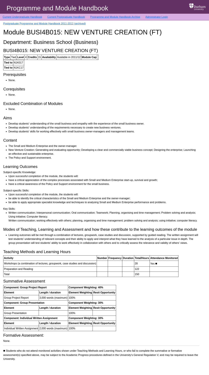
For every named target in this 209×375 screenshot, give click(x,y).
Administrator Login (156, 17)
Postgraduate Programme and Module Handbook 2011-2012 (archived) (44, 23)
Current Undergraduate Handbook (22, 17)
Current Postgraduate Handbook (66, 17)
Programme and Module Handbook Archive (115, 17)
